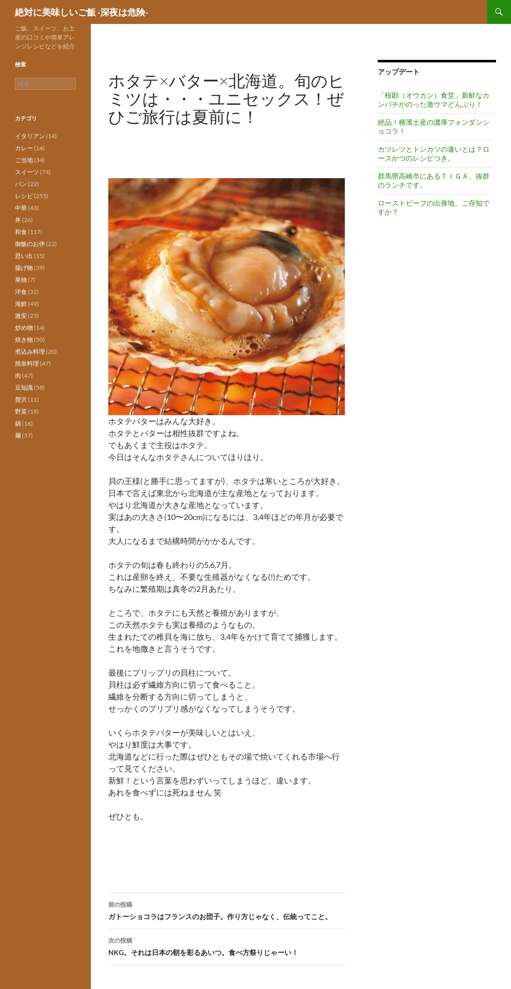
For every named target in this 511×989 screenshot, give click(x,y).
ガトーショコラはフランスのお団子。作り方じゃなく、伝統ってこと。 (226, 910)
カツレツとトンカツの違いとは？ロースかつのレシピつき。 (434, 153)
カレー (24, 148)
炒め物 (24, 327)
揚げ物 (24, 267)
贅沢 (21, 399)
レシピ (24, 196)
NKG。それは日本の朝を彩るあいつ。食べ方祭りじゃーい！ (226, 946)
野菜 (21, 411)
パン (21, 184)
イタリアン (30, 136)
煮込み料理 (30, 351)
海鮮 (21, 303)
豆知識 (24, 387)
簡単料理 (27, 363)
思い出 (24, 255)
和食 (21, 232)
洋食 (21, 291)
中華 (21, 208)
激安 (21, 315)
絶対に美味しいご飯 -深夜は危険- (81, 11)
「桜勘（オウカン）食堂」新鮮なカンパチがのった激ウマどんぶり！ (434, 99)
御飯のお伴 (30, 243)
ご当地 (24, 160)
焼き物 (24, 339)
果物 (21, 279)
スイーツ (27, 172)
